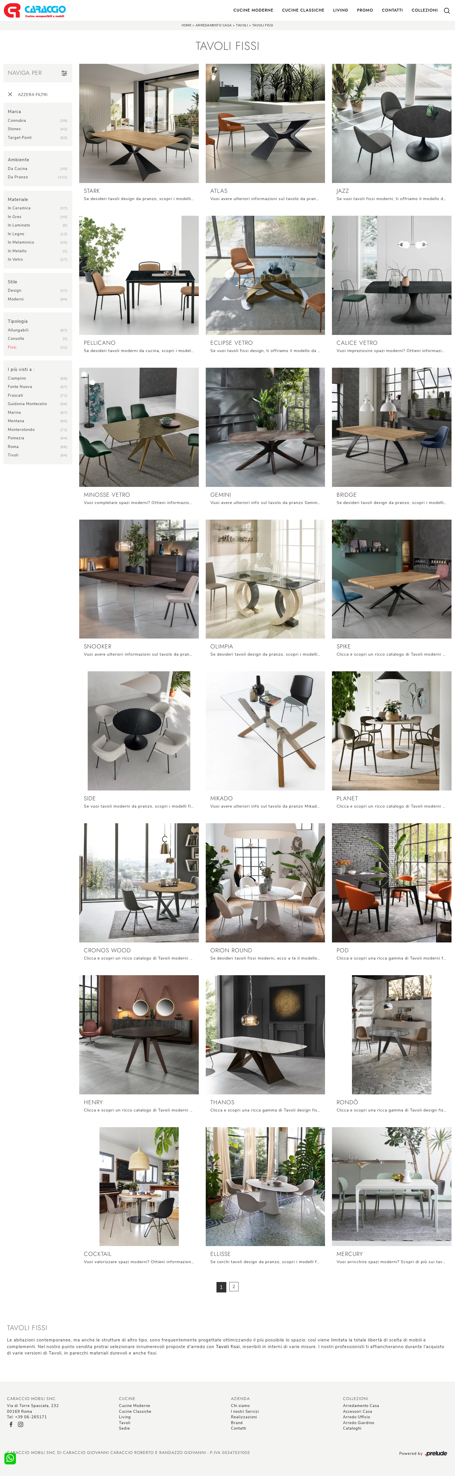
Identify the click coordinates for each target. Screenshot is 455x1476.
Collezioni (425, 10)
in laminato (19, 225)
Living (340, 10)
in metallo (17, 251)
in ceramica (19, 208)
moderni (16, 299)
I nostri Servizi (245, 1411)
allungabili (18, 330)
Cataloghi (352, 1428)
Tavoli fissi (262, 25)
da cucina (18, 168)
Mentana (16, 421)
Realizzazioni (244, 1417)
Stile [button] (12, 282)
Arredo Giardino (358, 1423)
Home (186, 25)
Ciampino (17, 378)
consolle (16, 338)
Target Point (20, 137)
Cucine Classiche (303, 10)
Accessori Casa (357, 1411)
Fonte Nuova (20, 386)
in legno (16, 234)
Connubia (17, 120)
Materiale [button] (18, 199)
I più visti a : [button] (21, 369)
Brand (237, 1423)
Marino (14, 412)
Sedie (124, 1428)
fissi (12, 347)
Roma (13, 446)
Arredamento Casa (214, 25)
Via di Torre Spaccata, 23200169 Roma (33, 1408)
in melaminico (21, 242)
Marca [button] (14, 112)
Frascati (15, 395)
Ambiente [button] (18, 160)
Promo (365, 10)
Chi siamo (240, 1405)
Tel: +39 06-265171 (27, 1417)
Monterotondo (21, 429)
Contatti (392, 10)
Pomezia (16, 438)
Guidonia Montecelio (27, 404)
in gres (14, 217)
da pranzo (18, 177)
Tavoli (242, 25)
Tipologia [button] (18, 321)
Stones (14, 129)
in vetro (15, 259)
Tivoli (13, 455)
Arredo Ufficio (356, 1417)
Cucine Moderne (254, 10)
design (14, 290)
